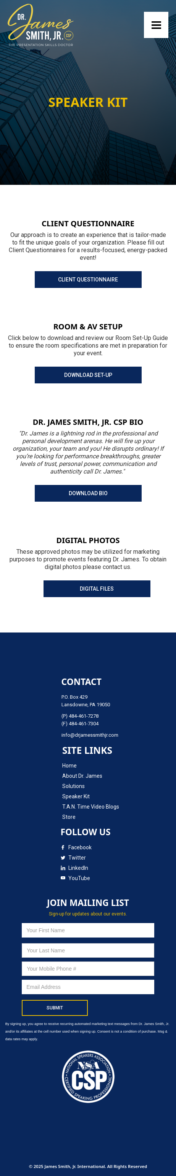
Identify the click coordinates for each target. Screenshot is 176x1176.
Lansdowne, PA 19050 (85, 704)
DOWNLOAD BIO (88, 493)
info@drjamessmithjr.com (89, 735)
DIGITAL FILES (97, 589)
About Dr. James (82, 776)
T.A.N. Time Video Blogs (90, 807)
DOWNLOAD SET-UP (88, 375)
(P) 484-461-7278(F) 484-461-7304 (79, 719)
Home (69, 766)
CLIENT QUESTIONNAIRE (88, 280)
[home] (43, 25)
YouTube (79, 878)
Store (69, 817)
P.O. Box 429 (74, 697)
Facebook (80, 847)
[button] (156, 25)
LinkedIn (78, 868)
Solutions (73, 786)
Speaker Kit (76, 796)
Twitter (77, 858)
